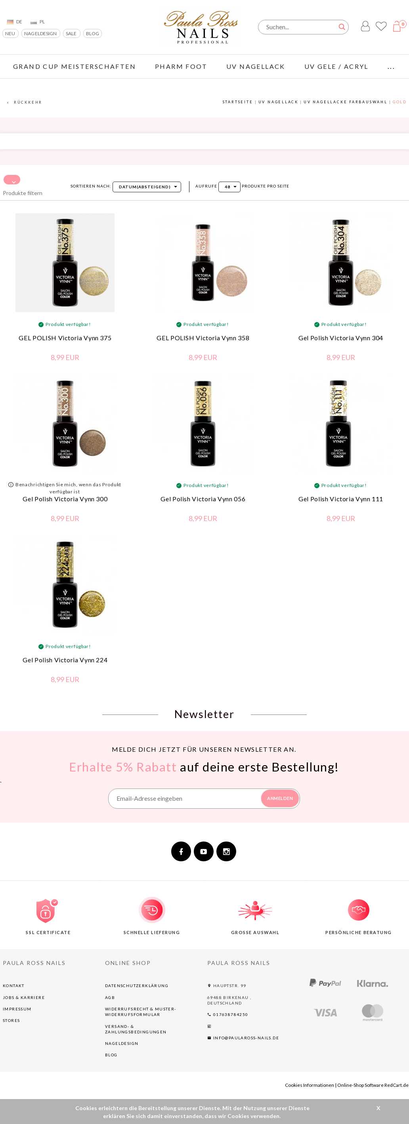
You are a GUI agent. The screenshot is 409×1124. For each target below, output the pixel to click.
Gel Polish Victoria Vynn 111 (340, 500)
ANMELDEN (280, 799)
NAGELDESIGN (40, 33)
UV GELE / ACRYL (336, 66)
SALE (71, 33)
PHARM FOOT (181, 66)
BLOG (92, 33)
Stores (11, 1021)
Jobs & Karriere (24, 998)
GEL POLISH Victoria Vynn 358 (203, 339)
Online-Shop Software (360, 1086)
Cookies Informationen (309, 1086)
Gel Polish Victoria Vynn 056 (203, 500)
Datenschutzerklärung (136, 986)
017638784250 (227, 1015)
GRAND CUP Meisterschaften (74, 66)
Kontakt (14, 986)
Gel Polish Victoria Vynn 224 (65, 661)
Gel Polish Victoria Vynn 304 (340, 339)
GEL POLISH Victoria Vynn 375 (65, 339)
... (391, 66)
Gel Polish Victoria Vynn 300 (65, 500)
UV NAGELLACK (255, 66)
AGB (110, 998)
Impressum (17, 1010)
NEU (10, 33)
